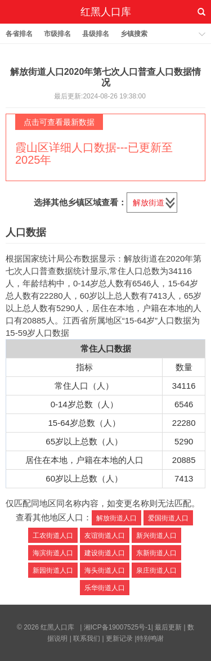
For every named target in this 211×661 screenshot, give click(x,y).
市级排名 (57, 34)
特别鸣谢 (150, 638)
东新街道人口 (156, 553)
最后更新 (168, 627)
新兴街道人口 (156, 535)
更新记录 (119, 638)
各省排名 (19, 34)
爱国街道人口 (168, 518)
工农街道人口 (53, 535)
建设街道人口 (104, 553)
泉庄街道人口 (156, 570)
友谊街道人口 (104, 535)
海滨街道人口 (53, 553)
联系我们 (86, 638)
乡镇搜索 (133, 34)
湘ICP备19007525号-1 (117, 627)
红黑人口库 (105, 11)
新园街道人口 (53, 570)
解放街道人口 (116, 518)
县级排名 (95, 34)
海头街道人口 (104, 570)
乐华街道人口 (104, 588)
